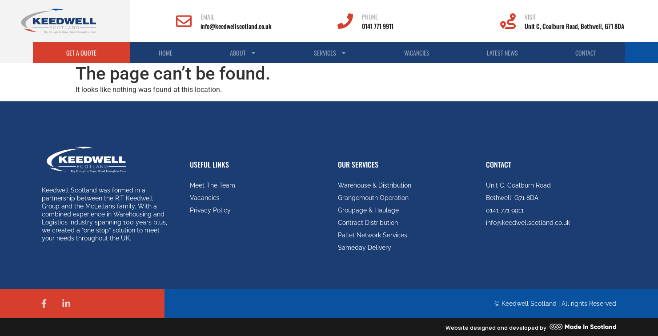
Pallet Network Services (372, 235)
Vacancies (416, 52)
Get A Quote (81, 52)
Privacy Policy (210, 210)
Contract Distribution (368, 222)
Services (330, 52)
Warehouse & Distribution (374, 185)
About (243, 52)
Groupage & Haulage (368, 210)
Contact (585, 52)
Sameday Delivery (364, 247)
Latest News (502, 52)
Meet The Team (212, 185)
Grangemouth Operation (373, 197)
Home (166, 52)
